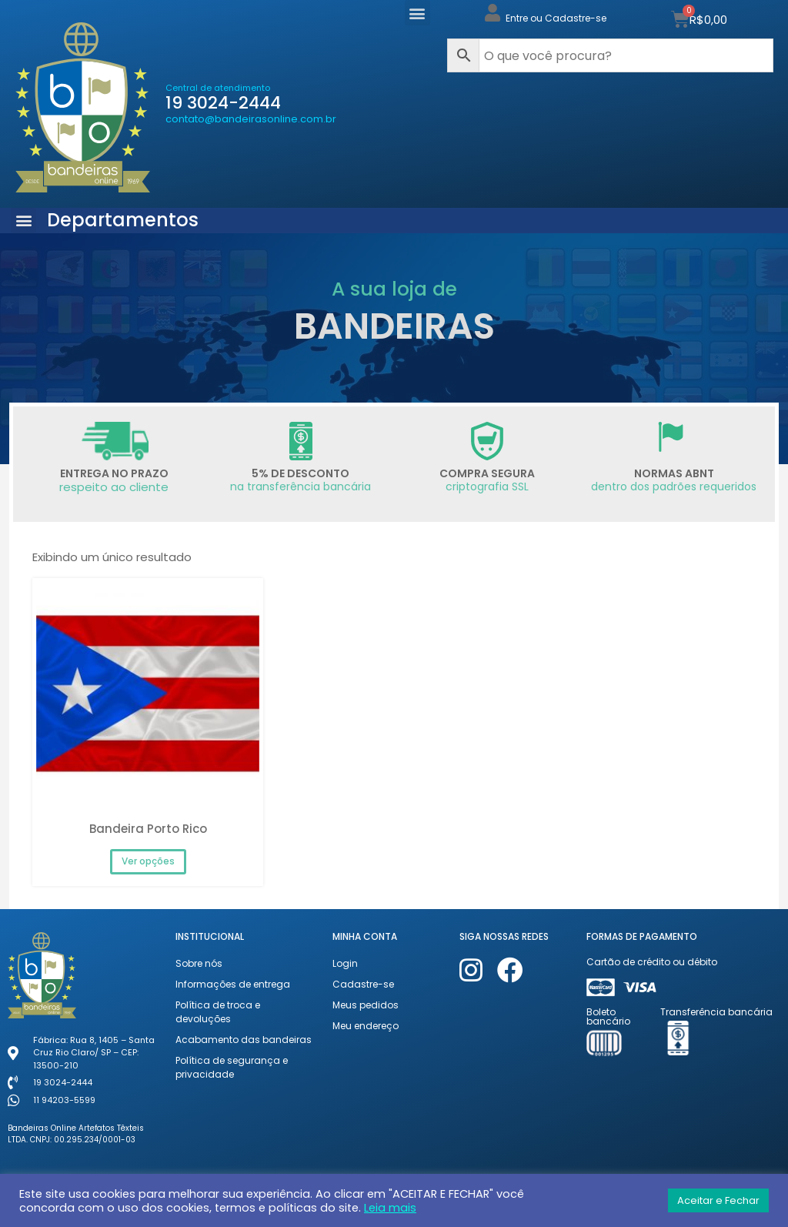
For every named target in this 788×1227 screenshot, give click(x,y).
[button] (417, 12)
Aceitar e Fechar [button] (718, 1200)
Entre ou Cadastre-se (556, 18)
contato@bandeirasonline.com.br (250, 119)
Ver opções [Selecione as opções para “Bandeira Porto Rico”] (148, 861)
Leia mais (390, 1208)
